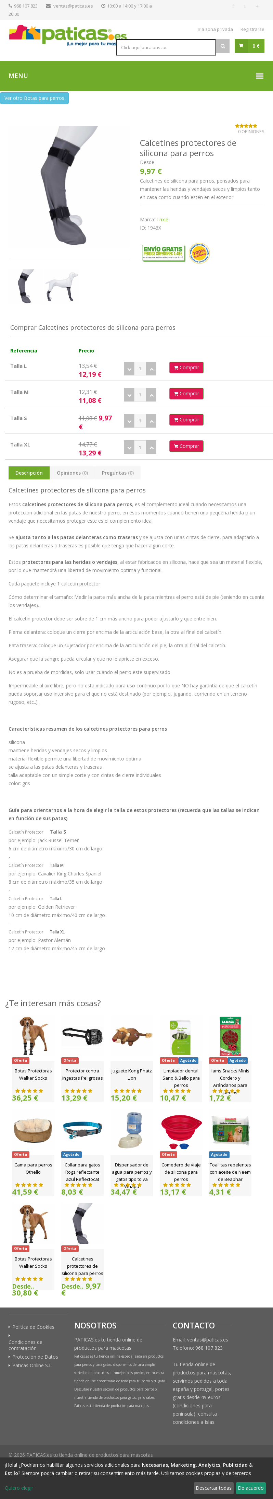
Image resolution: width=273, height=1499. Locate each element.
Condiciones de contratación (25, 1345)
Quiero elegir (19, 1488)
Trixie (162, 219)
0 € (256, 46)
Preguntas (118, 472)
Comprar (186, 367)
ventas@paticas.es (73, 6)
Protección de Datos (35, 1357)
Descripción (29, 472)
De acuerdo (251, 1488)
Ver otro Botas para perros (34, 98)
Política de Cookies (33, 1327)
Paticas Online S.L (32, 1365)
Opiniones (72, 472)
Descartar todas (214, 1488)
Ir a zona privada (215, 29)
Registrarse (252, 29)
